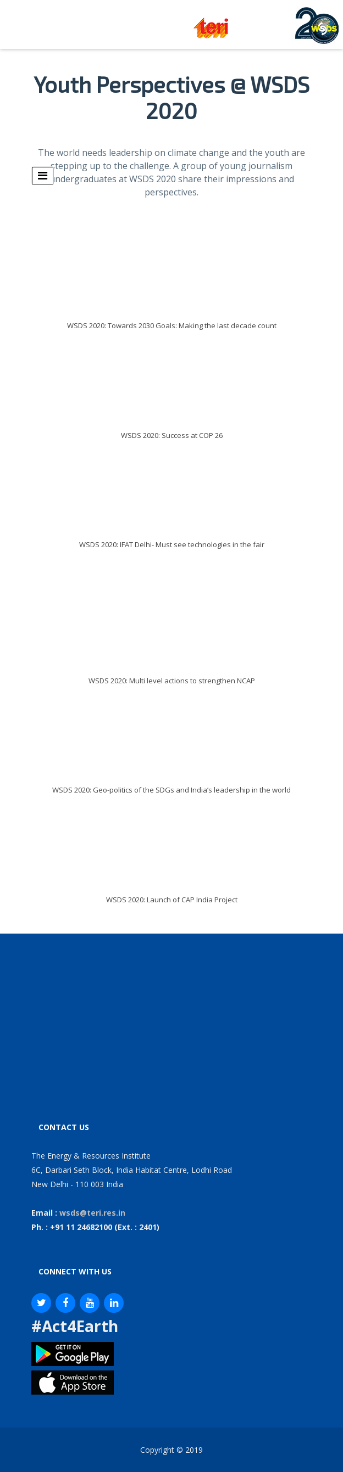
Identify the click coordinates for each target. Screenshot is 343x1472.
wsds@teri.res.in (92, 1212)
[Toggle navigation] (42, 175)
